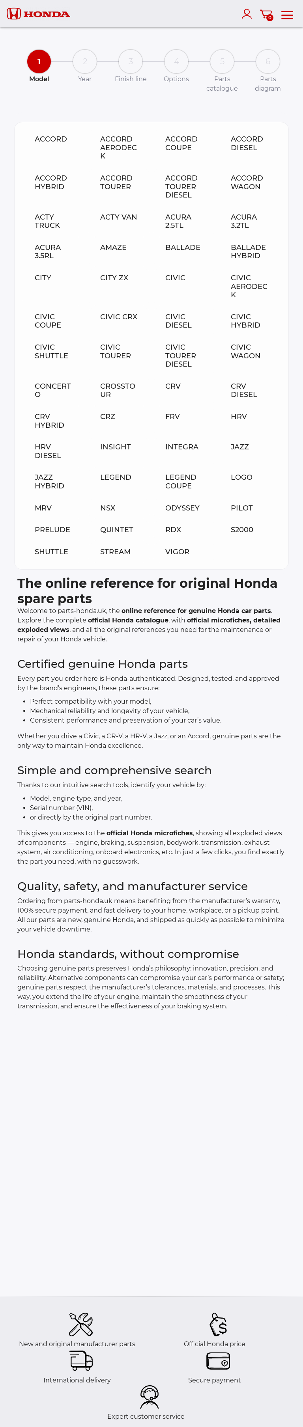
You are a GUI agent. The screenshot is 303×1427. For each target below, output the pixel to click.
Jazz (160, 736)
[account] (248, 14)
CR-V (114, 736)
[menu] (287, 14)
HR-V (138, 736)
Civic (91, 736)
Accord (198, 736)
